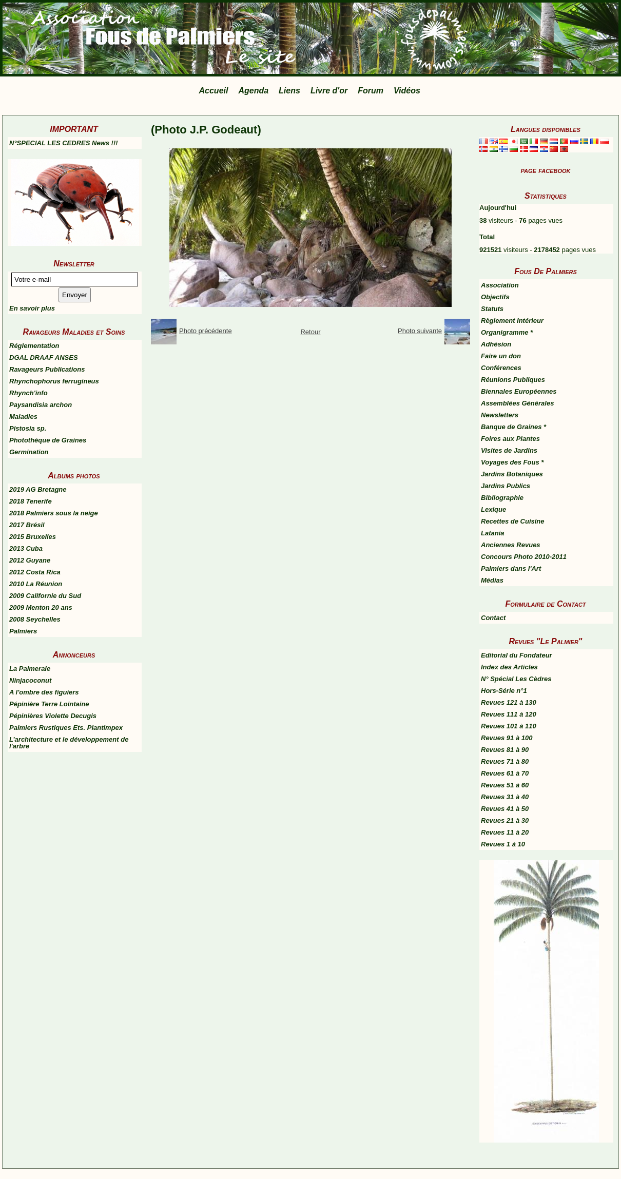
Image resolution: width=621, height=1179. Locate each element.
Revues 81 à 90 (505, 749)
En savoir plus (32, 308)
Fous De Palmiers (545, 271)
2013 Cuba (26, 548)
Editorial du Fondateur (516, 655)
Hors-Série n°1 (504, 690)
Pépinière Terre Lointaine (49, 704)
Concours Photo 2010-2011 (524, 556)
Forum (370, 90)
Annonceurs (74, 654)
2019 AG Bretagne (38, 489)
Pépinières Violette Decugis (52, 716)
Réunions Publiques (513, 379)
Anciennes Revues (510, 545)
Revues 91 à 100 (506, 738)
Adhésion (496, 344)
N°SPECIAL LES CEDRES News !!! (63, 143)
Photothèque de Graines (47, 440)
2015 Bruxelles (32, 536)
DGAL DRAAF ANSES (43, 357)
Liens (289, 90)
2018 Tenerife (30, 501)
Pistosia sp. (27, 428)
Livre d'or (328, 90)
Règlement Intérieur (512, 320)
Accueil (213, 90)
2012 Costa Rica (35, 572)
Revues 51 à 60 (505, 785)
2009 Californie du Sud (45, 596)
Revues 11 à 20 (505, 832)
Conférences (501, 368)
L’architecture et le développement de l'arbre (68, 743)
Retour (310, 332)
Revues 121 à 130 (508, 702)
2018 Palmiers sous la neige (53, 513)
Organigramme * (507, 332)
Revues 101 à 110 (508, 726)
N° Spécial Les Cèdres (516, 679)
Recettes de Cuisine (513, 521)
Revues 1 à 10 (503, 844)
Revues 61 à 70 (505, 773)
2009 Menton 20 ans (40, 607)
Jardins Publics (505, 486)
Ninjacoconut (30, 680)
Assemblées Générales (517, 403)
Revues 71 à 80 (505, 761)
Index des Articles (509, 667)
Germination (29, 452)
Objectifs (495, 297)
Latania (492, 533)
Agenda (253, 90)
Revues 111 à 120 (508, 714)
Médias (492, 580)
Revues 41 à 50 (505, 809)
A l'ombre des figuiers (44, 692)
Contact (493, 618)
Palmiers (23, 631)
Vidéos (407, 90)
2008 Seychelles (35, 619)
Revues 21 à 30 (505, 820)
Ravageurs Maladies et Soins (74, 331)
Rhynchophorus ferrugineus (54, 381)
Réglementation (34, 346)
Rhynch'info (28, 393)
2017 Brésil (27, 525)
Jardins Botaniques (512, 474)
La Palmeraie (29, 668)
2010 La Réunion (35, 584)
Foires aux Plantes (510, 438)
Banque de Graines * (513, 427)
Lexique (493, 509)
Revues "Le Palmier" (546, 641)
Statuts (492, 309)
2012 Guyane (29, 560)
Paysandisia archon (40, 405)
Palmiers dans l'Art (511, 568)
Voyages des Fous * (512, 462)
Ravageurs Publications (47, 369)
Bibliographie (502, 497)
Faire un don (501, 356)
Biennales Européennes (518, 391)
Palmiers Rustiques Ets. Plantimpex (66, 727)
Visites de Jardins (509, 450)
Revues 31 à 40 (505, 797)
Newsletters (499, 415)
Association (500, 285)
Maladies (23, 416)
